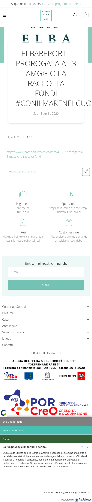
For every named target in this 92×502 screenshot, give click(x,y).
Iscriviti (46, 285)
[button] (86, 172)
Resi (23, 232)
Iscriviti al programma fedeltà (61, 4)
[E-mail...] (46, 272)
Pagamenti (23, 204)
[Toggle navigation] (4, 15)
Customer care (69, 232)
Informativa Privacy (53, 492)
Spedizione (68, 204)
